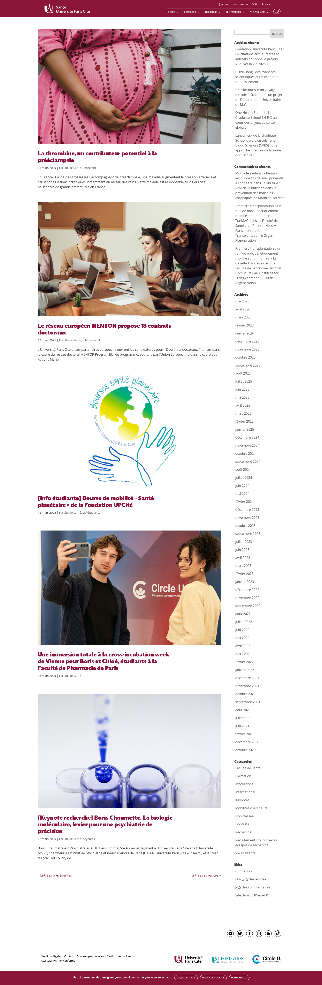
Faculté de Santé (70, 168)
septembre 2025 (247, 365)
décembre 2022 (247, 589)
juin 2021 (242, 726)
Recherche (211, 11)
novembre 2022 (247, 597)
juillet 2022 (243, 621)
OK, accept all (186, 977)
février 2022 (244, 662)
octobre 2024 (245, 453)
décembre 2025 (247, 341)
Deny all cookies (213, 977)
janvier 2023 (244, 581)
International (233, 11)
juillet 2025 (243, 381)
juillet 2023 (243, 541)
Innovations (244, 784)
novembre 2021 (247, 686)
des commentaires (252, 887)
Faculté (171, 11)
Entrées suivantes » (206, 875)
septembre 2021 (247, 702)
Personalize (239, 977)
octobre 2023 (245, 525)
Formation (190, 11)
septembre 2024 (247, 461)
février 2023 (244, 573)
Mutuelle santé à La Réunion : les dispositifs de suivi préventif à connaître (259, 178)
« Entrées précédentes (55, 875)
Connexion (243, 871)
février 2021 (244, 734)
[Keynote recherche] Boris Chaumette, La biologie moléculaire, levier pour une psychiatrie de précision (105, 824)
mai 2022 (242, 638)
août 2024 (243, 469)
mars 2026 (243, 317)
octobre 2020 (245, 750)
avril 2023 (242, 557)
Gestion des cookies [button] (119, 956)
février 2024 (244, 501)
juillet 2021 (243, 718)
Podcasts (242, 824)
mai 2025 (242, 397)
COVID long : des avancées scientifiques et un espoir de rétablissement (256, 77)
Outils (255, 4)
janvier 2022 (244, 670)
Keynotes (89, 839)
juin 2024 (242, 485)
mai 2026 (242, 301)
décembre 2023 (247, 509)
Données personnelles (90, 956)
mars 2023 (243, 565)
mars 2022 (243, 654)
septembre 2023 (247, 533)
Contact (69, 956)
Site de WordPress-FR (251, 895)
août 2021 (243, 710)
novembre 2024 (247, 445)
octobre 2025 (245, 357)
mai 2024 (242, 493)
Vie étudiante (257, 11)
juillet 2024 (243, 477)
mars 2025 (243, 413)
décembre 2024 (247, 437)
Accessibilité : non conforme (58, 960)
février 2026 (244, 325)
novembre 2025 (247, 349)
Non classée (244, 816)
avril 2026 (242, 309)
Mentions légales (51, 956)
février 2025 (244, 421)
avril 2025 (242, 405)
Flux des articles (250, 879)
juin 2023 (242, 549)
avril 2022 (242, 646)
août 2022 (243, 613)
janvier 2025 (244, 429)
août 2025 (243, 373)
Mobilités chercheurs (251, 808)
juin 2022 (242, 629)
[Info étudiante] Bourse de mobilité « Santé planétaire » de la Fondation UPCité (96, 501)
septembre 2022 (247, 605)
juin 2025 (242, 389)
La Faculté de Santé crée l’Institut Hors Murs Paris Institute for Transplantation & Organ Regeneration (258, 230)
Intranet (266, 4)
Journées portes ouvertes (233, 4)
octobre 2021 (245, 694)
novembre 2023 (247, 517)
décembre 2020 (247, 742)
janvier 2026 (244, 333)
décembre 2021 (247, 678)
